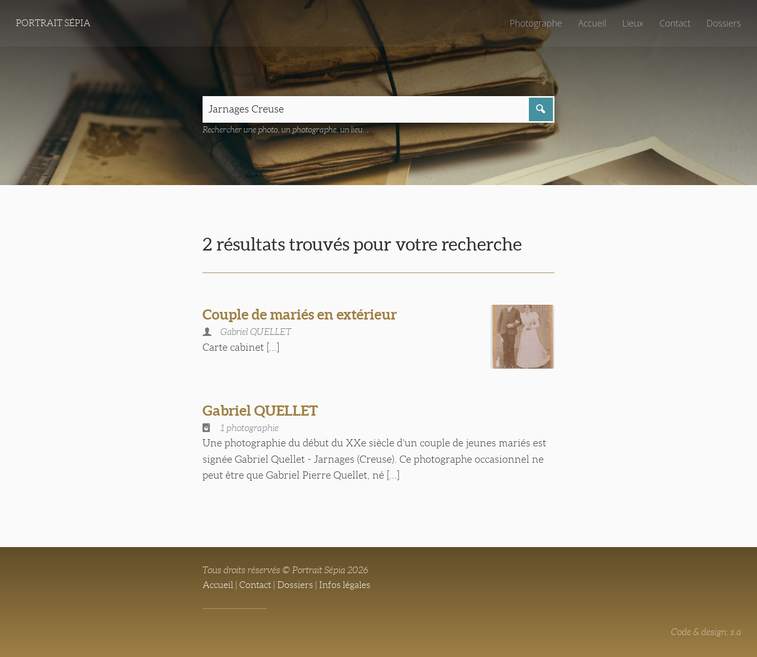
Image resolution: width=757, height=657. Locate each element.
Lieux (632, 23)
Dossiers (723, 23)
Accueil (592, 23)
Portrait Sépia (53, 23)
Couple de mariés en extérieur (300, 314)
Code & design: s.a (706, 632)
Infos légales (344, 585)
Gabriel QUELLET (260, 410)
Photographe (535, 23)
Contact (675, 23)
